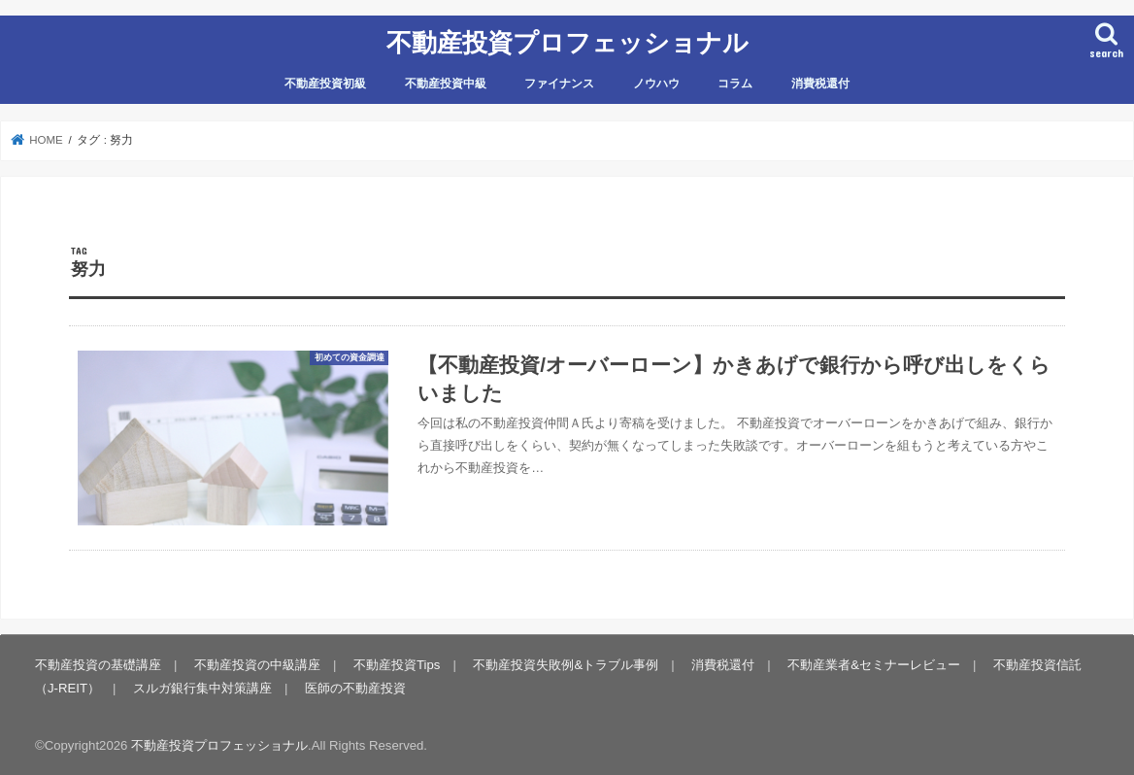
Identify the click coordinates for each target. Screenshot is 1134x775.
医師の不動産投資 (355, 688)
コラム (734, 83)
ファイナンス (559, 83)
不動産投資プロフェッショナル (567, 41)
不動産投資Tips (396, 664)
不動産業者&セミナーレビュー (873, 664)
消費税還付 (820, 83)
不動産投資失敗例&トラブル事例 (565, 664)
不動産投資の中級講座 (257, 664)
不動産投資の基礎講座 (98, 664)
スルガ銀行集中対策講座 (202, 688)
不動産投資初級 (325, 83)
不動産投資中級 (445, 83)
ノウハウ (656, 83)
